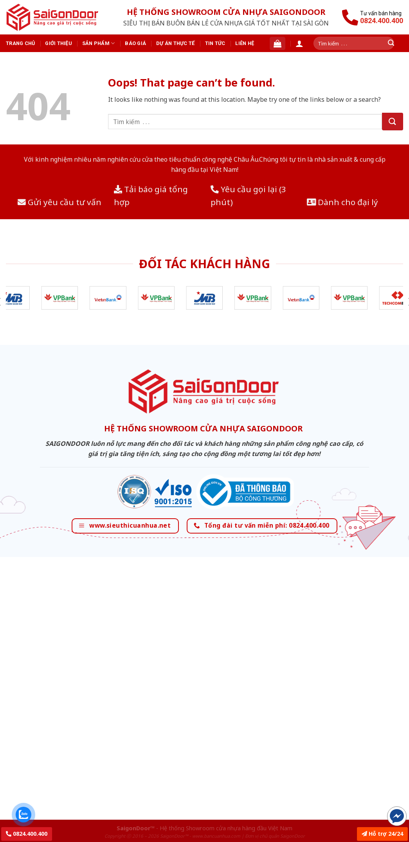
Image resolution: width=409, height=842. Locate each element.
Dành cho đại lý (342, 202)
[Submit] (392, 121)
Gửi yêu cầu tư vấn (59, 202)
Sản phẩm (98, 43)
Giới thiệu (58, 43)
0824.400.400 (26, 833)
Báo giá (135, 43)
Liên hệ (244, 43)
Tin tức (215, 43)
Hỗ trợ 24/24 (382, 833)
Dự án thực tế (175, 43)
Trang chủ (20, 43)
